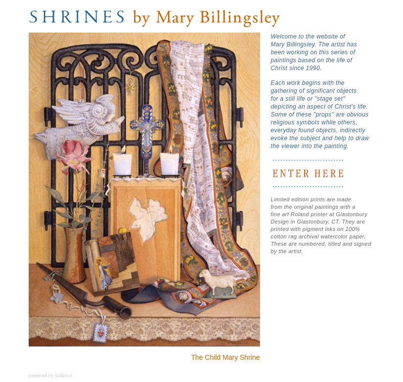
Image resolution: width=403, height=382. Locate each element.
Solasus (63, 375)
